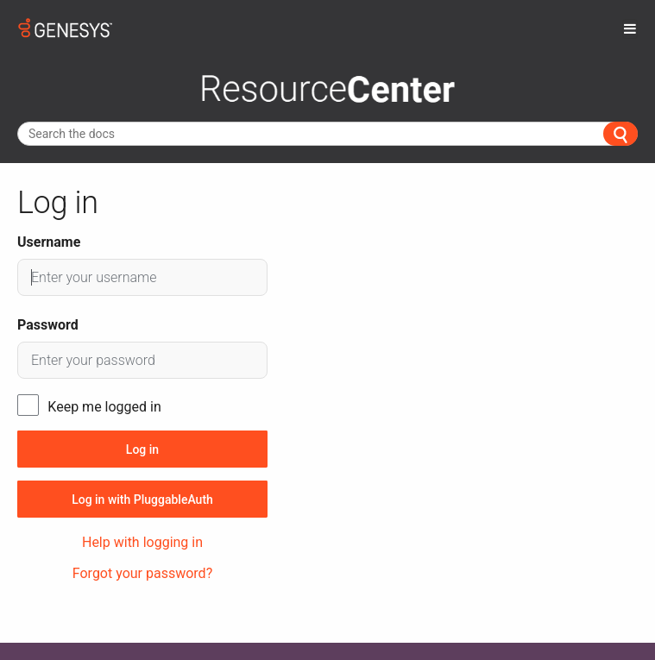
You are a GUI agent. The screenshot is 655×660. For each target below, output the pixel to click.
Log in (142, 449)
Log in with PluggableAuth (142, 499)
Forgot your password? (142, 573)
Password (48, 325)
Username (48, 242)
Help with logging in (142, 542)
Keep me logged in (104, 407)
